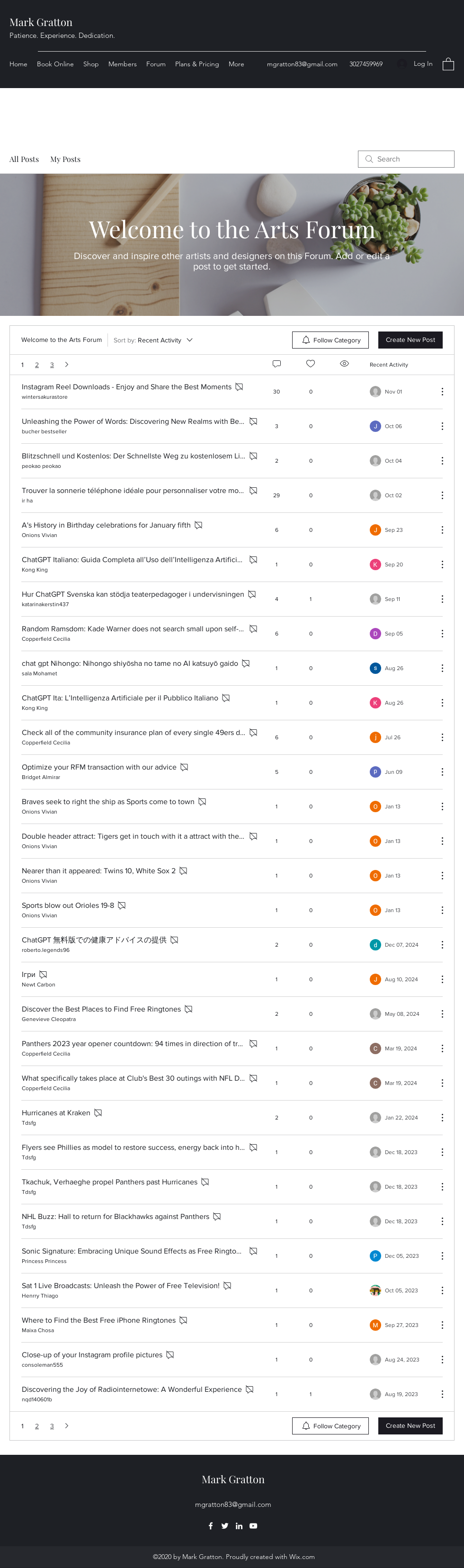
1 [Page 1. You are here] (22, 364)
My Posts (65, 159)
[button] (448, 64)
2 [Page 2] (37, 364)
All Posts (24, 159)
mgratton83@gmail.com (302, 64)
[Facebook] (210, 1526)
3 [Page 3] (52, 364)
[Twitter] (225, 1526)
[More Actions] (437, 391)
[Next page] (66, 364)
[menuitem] (330, 340)
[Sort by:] (154, 340)
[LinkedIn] (239, 1526)
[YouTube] (253, 1526)
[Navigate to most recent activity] (400, 391)
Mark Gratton (40, 22)
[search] (406, 159)
